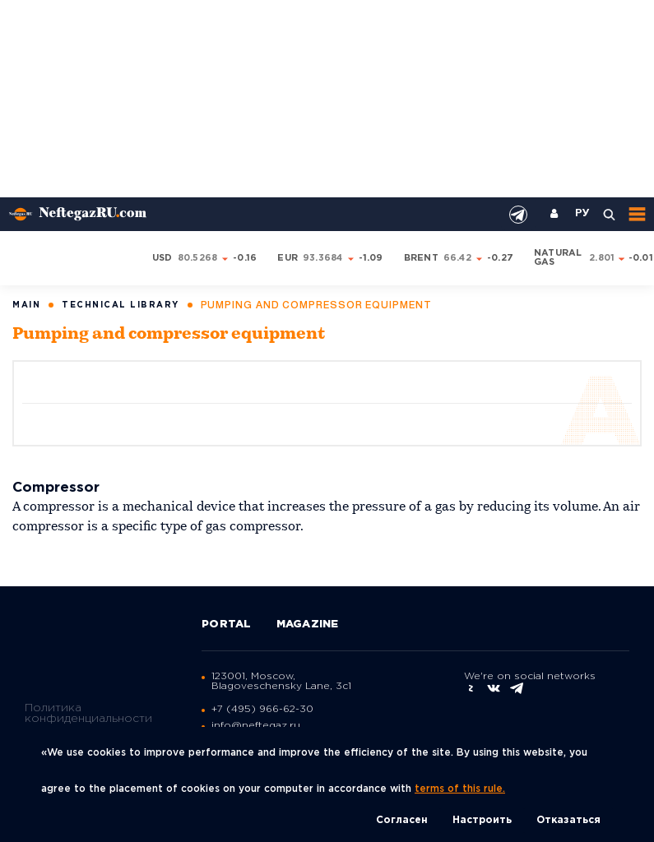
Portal (227, 624)
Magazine (307, 624)
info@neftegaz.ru (255, 725)
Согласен (402, 820)
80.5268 (198, 258)
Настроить (482, 820)
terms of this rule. (460, 788)
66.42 (457, 258)
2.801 (602, 258)
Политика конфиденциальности (88, 713)
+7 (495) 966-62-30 (262, 709)
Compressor (56, 488)
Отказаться (568, 820)
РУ (582, 214)
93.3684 (323, 258)
